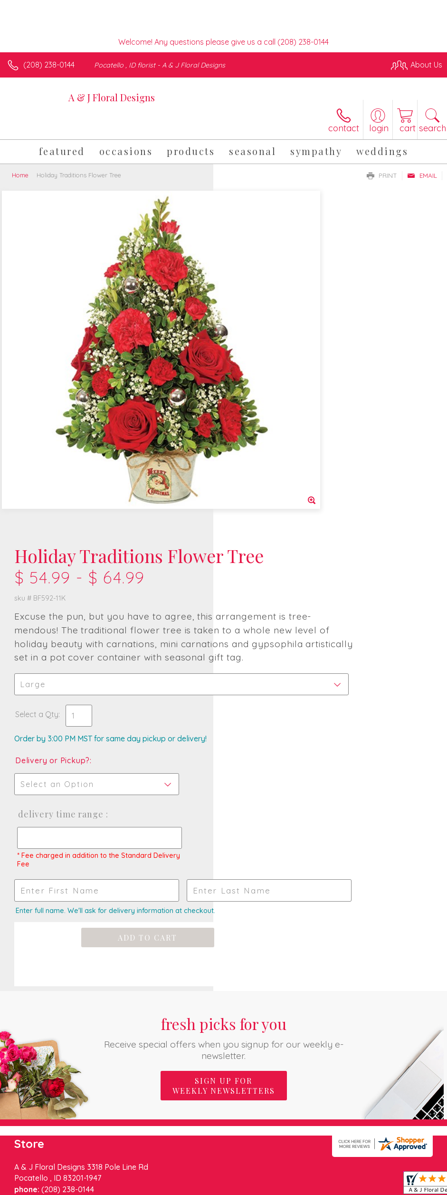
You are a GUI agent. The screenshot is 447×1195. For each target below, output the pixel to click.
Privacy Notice (281, 1172)
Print (382, 175)
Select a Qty (250, 403)
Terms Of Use (224, 1172)
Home (20, 175)
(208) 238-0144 (49, 64)
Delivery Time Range (272, 503)
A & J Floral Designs (111, 97)
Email (422, 175)
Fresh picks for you (223, 726)
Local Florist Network (348, 1172)
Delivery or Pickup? (265, 449)
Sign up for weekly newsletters (223, 775)
